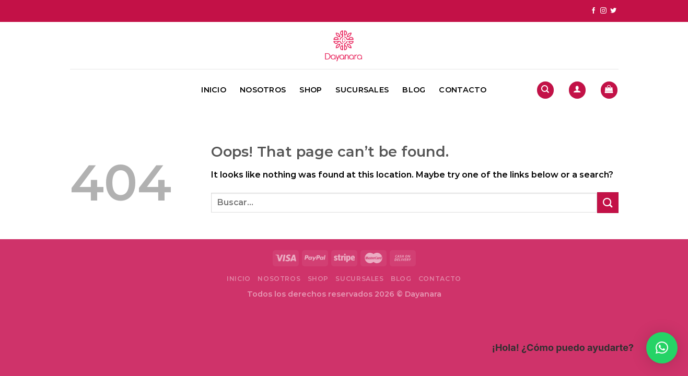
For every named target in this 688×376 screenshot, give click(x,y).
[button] (662, 347)
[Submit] (607, 202)
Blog (413, 90)
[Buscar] (545, 90)
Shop (310, 90)
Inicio (213, 90)
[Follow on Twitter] (613, 11)
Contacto (462, 90)
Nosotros (263, 90)
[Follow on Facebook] (593, 11)
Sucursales (362, 90)
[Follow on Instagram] (603, 11)
